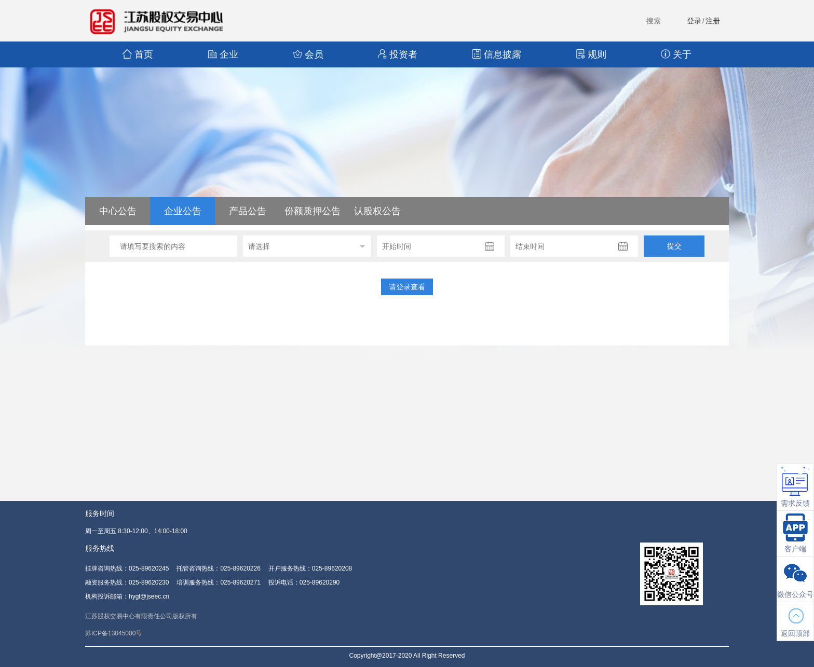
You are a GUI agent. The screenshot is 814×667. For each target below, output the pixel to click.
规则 (591, 54)
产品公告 (247, 211)
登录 (694, 21)
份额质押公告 (312, 211)
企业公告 (182, 211)
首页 (138, 54)
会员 (308, 54)
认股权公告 (377, 211)
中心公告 (118, 211)
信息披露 (496, 54)
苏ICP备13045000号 (113, 633)
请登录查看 (407, 287)
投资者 (397, 54)
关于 (676, 54)
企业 (223, 54)
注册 (713, 21)
